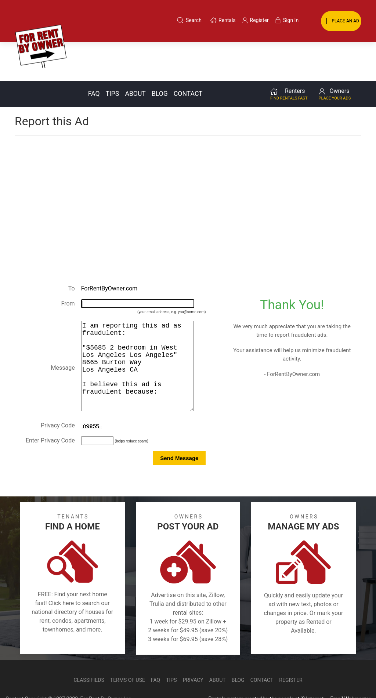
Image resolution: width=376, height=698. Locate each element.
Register (290, 659)
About (135, 54)
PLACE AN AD (341, 21)
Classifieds (88, 659)
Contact (188, 54)
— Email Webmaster (347, 677)
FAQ (94, 54)
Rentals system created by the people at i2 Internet (265, 677)
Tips (112, 54)
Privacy (193, 659)
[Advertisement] (188, 155)
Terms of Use (127, 659)
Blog (160, 54)
